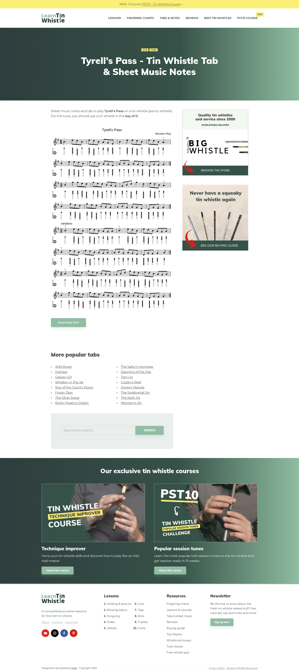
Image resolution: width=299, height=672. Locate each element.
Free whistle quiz (178, 652)
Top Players (174, 634)
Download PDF (68, 322)
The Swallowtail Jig (135, 392)
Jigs (144, 49)
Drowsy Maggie (133, 387)
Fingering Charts (140, 18)
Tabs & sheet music (179, 616)
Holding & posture (119, 604)
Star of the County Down (74, 387)
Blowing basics (117, 610)
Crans (141, 628)
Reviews (192, 18)
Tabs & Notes (170, 18)
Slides (111, 622)
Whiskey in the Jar (69, 382)
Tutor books (175, 646)
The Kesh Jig (130, 398)
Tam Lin (127, 377)
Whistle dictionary (179, 640)
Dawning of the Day (136, 372)
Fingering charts (178, 604)
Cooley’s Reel (131, 382)
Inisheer (61, 372)
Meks (74, 668)
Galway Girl (63, 377)
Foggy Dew (64, 392)
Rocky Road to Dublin (72, 403)
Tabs (153, 49)
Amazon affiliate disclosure (242, 668)
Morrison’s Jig (131, 403)
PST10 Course (247, 16)
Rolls (141, 616)
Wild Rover (63, 367)
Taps (141, 610)
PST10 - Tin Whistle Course (161, 4)
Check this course (57, 570)
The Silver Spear (67, 398)
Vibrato (112, 628)
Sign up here (222, 622)
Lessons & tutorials (179, 610)
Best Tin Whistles (217, 18)
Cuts (141, 604)
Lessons (114, 18)
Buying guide (176, 628)
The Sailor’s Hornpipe (137, 367)
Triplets (143, 622)
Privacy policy (217, 668)
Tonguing (113, 616)
